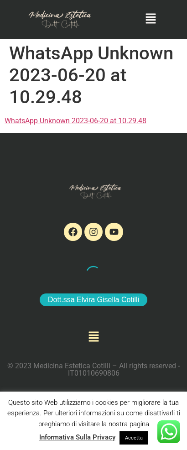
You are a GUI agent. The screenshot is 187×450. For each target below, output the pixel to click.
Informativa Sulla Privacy (77, 437)
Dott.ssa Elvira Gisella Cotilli (93, 299)
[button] (151, 19)
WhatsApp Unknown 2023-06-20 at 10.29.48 (75, 120)
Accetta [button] (134, 438)
